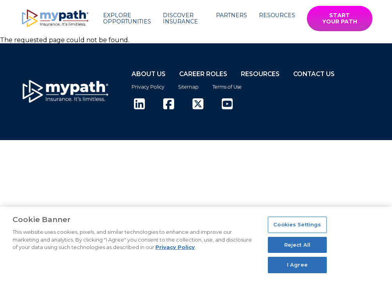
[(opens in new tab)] (139, 104)
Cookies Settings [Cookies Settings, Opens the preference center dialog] (297, 224)
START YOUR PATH (339, 18)
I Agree (297, 264)
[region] (196, 244)
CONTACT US (314, 74)
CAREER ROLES (203, 74)
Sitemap (188, 87)
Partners (231, 15)
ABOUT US (149, 74)
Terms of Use (227, 87)
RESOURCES (260, 74)
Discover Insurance (180, 18)
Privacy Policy (148, 87)
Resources (277, 15)
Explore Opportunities (127, 18)
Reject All (297, 245)
